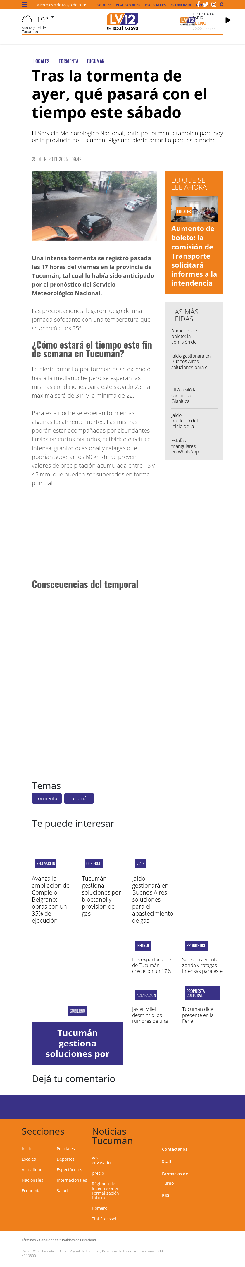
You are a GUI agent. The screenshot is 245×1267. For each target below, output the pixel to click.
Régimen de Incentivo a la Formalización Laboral (105, 1190)
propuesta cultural (196, 993)
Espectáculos (69, 1169)
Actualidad (32, 1169)
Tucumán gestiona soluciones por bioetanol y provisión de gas (101, 895)
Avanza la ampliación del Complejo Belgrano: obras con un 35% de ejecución (51, 899)
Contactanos (174, 1149)
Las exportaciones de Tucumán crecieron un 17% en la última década (152, 971)
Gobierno (93, 863)
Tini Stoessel (104, 1218)
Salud (62, 1190)
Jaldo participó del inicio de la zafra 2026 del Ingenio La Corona (185, 429)
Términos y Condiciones (40, 1239)
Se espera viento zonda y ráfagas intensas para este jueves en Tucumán (202, 971)
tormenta (46, 798)
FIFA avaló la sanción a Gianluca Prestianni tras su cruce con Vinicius (186, 403)
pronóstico (196, 946)
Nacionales (128, 5)
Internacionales (72, 1180)
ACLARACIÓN (146, 995)
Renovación (45, 863)
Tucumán (79, 798)
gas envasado (101, 1160)
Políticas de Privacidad (79, 1239)
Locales (103, 5)
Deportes (66, 1159)
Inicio (27, 1148)
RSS (165, 1195)
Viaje (140, 863)
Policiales (155, 5)
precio (98, 1173)
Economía (180, 5)
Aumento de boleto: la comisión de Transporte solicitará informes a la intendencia (194, 255)
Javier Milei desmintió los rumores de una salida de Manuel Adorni (151, 1021)
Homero (99, 1208)
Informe (143, 946)
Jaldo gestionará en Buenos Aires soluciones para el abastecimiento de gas (191, 367)
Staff (166, 1161)
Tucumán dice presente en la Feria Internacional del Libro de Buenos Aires (200, 1024)
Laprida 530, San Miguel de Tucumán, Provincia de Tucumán (89, 1251)
